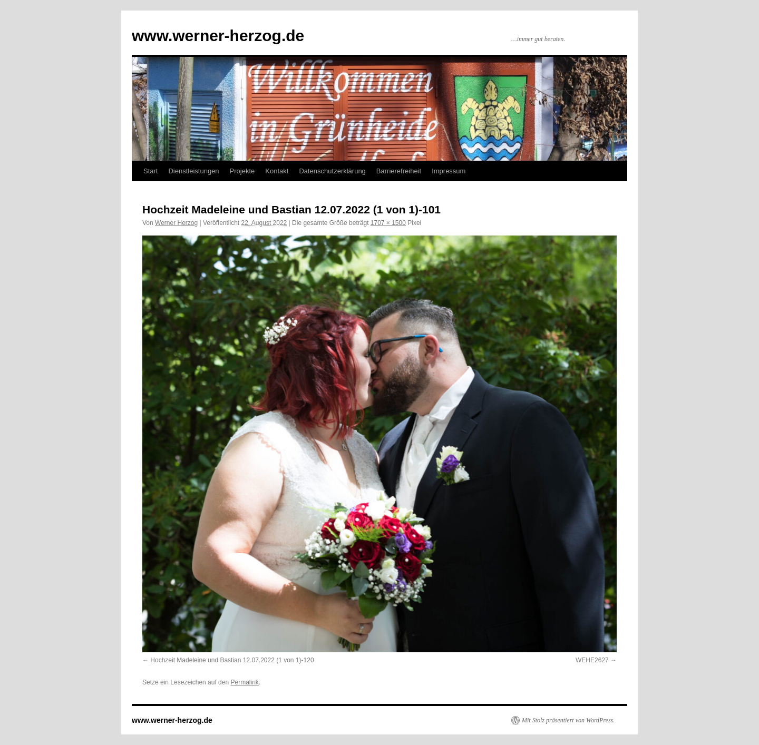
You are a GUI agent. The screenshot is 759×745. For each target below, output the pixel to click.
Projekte (242, 171)
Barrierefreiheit (398, 171)
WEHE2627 (592, 660)
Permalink (244, 682)
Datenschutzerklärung (332, 171)
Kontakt (276, 171)
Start (150, 171)
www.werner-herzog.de (218, 35)
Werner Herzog (176, 223)
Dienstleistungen (193, 171)
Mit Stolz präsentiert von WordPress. (568, 720)
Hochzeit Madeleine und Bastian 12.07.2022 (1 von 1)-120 (232, 660)
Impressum (448, 171)
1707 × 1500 (388, 223)
